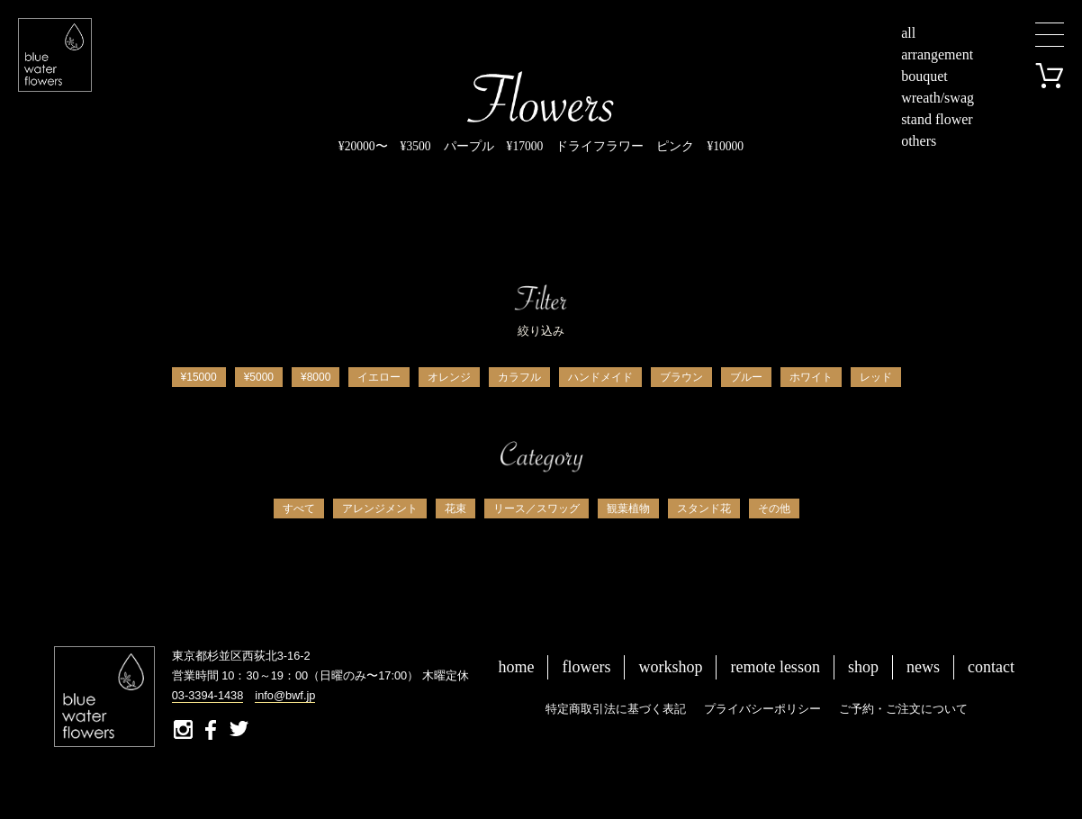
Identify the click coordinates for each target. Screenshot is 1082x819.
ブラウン (681, 377)
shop (863, 667)
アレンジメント (380, 508)
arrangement (937, 54)
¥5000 (259, 377)
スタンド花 (704, 508)
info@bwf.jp (285, 695)
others (918, 140)
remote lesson (774, 667)
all (908, 32)
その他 (774, 508)
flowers (586, 667)
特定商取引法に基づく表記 (616, 709)
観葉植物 (628, 508)
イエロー (379, 377)
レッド (876, 377)
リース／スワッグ (536, 508)
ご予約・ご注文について (903, 709)
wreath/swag (937, 97)
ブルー (746, 377)
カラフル (519, 377)
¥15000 (199, 377)
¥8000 (315, 377)
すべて (299, 508)
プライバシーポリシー (762, 709)
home (516, 667)
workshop (670, 667)
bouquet (924, 76)
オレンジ (449, 377)
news (923, 667)
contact (991, 667)
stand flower (937, 119)
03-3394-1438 (208, 695)
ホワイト (811, 377)
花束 (455, 508)
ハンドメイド (600, 377)
